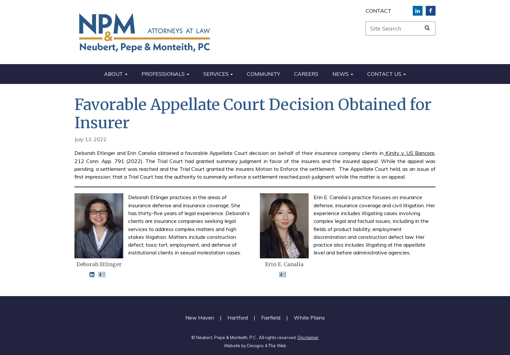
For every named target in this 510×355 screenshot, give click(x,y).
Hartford (237, 317)
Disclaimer (308, 337)
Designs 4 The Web (266, 345)
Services (216, 74)
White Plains (309, 317)
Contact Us (384, 74)
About (113, 74)
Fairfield (270, 317)
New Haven (199, 317)
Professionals (163, 74)
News (340, 74)
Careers (306, 74)
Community (263, 74)
